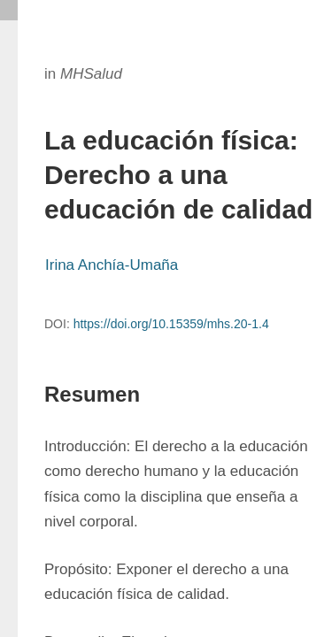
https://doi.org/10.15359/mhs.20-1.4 (171, 324)
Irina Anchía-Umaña (111, 265)
